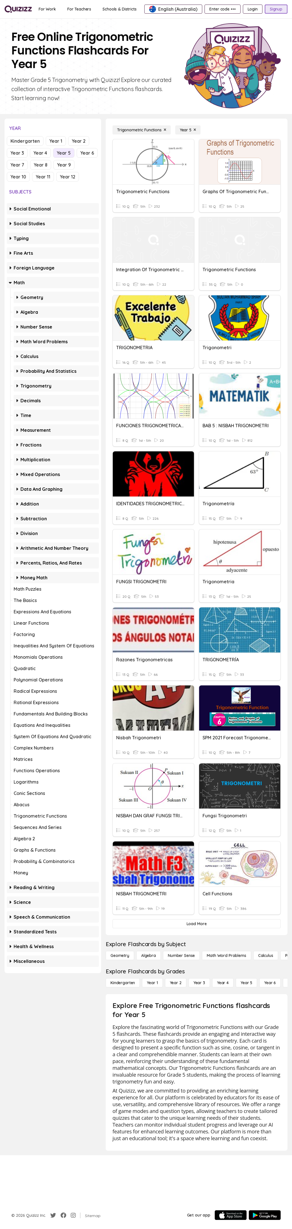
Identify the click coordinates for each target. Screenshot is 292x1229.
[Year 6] (270, 982)
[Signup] (276, 9)
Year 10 (18, 177)
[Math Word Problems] (226, 955)
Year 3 (17, 153)
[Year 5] (188, 129)
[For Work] (47, 9)
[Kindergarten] (123, 982)
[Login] (252, 9)
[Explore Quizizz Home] (18, 9)
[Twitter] (53, 1215)
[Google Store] (265, 1215)
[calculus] (265, 955)
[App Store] (231, 1215)
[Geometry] (120, 955)
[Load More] (196, 923)
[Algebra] (148, 955)
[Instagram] (73, 1215)
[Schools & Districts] (119, 9)
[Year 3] (199, 982)
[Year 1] (152, 982)
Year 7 (17, 165)
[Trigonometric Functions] (141, 129)
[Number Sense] (181, 955)
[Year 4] (222, 982)
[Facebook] (63, 1215)
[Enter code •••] (222, 9)
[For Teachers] (79, 9)
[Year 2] (175, 982)
